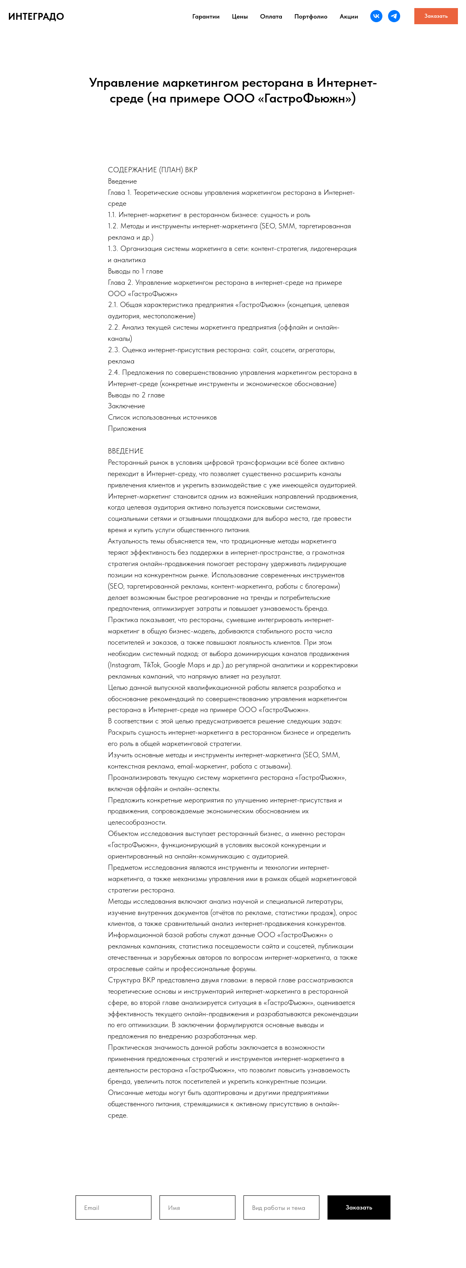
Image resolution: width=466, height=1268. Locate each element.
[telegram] (394, 16)
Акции (349, 16)
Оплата (271, 16)
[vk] (376, 16)
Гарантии (206, 16)
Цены (240, 16)
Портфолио (310, 16)
